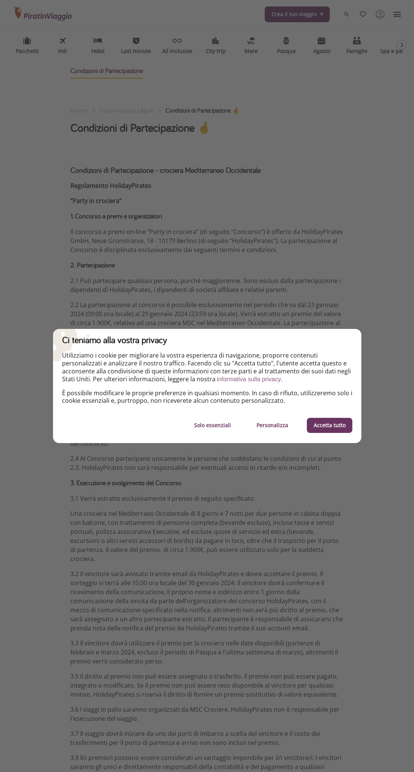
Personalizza (272, 425)
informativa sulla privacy (249, 379)
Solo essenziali (212, 425)
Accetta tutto (330, 425)
